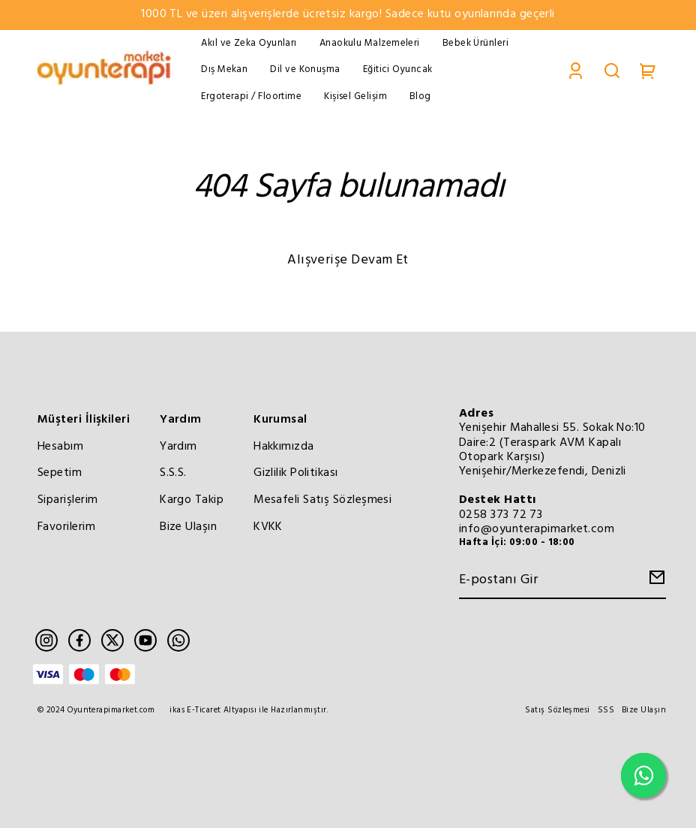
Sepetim (60, 473)
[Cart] (648, 70)
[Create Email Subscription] (655, 581)
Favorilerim (66, 527)
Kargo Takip (192, 500)
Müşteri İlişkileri (84, 419)
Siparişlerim (68, 500)
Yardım (181, 419)
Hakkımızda (284, 446)
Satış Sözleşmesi (557, 710)
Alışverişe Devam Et (348, 260)
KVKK (268, 527)
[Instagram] (46, 640)
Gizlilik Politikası (296, 473)
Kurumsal (281, 419)
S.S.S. (173, 473)
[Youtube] (145, 640)
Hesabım (60, 446)
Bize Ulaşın (188, 527)
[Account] (575, 70)
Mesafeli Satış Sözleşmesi (323, 500)
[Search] (612, 70)
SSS (606, 710)
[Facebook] (79, 640)
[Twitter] (112, 640)
